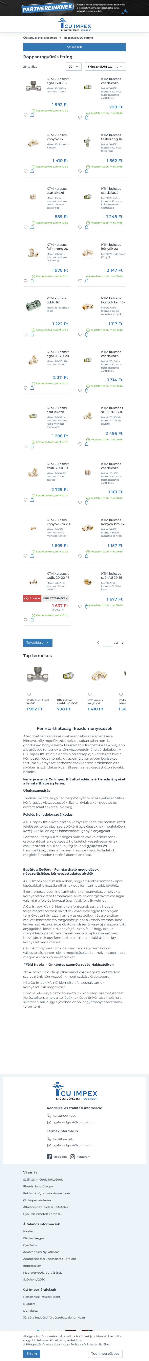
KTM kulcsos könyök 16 (57, 137)
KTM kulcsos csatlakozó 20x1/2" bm (111, 466)
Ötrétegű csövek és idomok (40, 37)
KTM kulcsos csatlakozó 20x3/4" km (111, 191)
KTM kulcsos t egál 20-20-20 (58, 354)
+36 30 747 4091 (60, 1138)
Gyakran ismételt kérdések (43, 1214)
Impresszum (32, 1266)
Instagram (80, 1156)
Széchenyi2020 (34, 1279)
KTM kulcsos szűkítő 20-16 (111, 576)
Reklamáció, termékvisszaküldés (46, 1193)
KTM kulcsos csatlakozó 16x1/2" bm (57, 191)
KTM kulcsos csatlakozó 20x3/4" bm (111, 354)
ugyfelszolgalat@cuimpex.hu (70, 1122)
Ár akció (35, 598)
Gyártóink (30, 1245)
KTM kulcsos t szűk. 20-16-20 (58, 466)
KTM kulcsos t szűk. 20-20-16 (58, 576)
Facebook (57, 1156)
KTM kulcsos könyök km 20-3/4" (59, 522)
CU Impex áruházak (37, 1200)
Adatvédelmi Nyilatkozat (41, 1252)
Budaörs (29, 1304)
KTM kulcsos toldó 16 (57, 300)
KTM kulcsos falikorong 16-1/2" (112, 137)
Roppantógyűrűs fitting (78, 37)
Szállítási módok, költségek (43, 1179)
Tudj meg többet (105, 1354)
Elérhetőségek (34, 1238)
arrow (122, 642)
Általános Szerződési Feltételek (46, 1207)
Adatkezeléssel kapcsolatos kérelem (49, 1259)
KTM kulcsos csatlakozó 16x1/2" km (111, 81)
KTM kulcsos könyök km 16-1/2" (113, 300)
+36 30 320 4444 (61, 1115)
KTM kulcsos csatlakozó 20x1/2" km (57, 410)
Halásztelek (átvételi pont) (42, 1297)
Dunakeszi (30, 1310)
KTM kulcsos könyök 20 (111, 247)
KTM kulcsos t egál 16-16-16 (58, 81)
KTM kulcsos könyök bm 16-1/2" (113, 522)
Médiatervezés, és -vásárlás (42, 1272)
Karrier (28, 1231)
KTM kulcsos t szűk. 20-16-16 (112, 410)
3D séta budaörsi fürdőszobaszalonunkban (54, 1317)
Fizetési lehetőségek (38, 1186)
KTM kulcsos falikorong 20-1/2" (58, 247)
